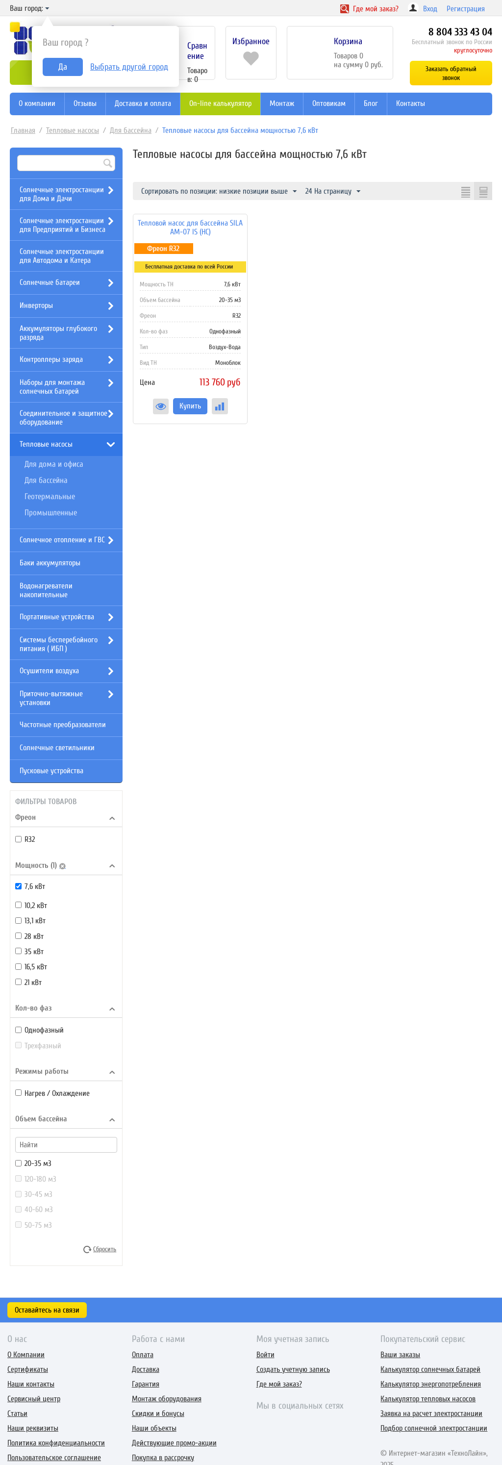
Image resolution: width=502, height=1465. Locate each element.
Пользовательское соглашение (54, 1457)
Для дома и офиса (54, 464)
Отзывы (85, 103)
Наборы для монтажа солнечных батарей (52, 387)
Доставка (145, 1369)
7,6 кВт (30, 886)
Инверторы (36, 305)
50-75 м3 (33, 1225)
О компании (37, 103)
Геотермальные (50, 496)
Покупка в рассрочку (163, 1457)
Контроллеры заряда (51, 359)
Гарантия (145, 1384)
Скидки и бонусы (158, 1413)
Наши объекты (154, 1428)
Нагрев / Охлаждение (52, 1093)
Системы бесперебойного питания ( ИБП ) (59, 644)
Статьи (17, 1413)
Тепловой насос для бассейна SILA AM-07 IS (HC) (190, 227)
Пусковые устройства (51, 770)
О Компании (26, 1354)
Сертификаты (27, 1369)
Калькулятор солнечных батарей (430, 1369)
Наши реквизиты (32, 1428)
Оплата (142, 1354)
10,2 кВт (31, 905)
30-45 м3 (33, 1194)
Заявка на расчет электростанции (431, 1413)
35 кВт (29, 951)
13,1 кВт (30, 920)
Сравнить (220, 406)
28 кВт (29, 936)
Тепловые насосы (72, 130)
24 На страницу (332, 192)
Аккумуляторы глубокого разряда (58, 333)
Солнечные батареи (50, 282)
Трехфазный (38, 1045)
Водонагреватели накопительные (46, 590)
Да (62, 67)
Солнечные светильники (57, 747)
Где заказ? (369, 8)
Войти (265, 1354)
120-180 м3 (35, 1179)
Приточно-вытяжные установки (51, 698)
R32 (25, 839)
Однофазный (39, 1030)
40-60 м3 (34, 1209)
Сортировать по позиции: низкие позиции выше (219, 192)
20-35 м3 (33, 1163)
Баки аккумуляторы (50, 562)
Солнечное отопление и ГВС (62, 539)
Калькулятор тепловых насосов (428, 1398)
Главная (23, 130)
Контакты (410, 103)
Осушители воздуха (49, 670)
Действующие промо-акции (174, 1443)
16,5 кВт (31, 966)
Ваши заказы (400, 1354)
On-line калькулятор (220, 103)
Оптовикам (329, 103)
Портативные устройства (57, 616)
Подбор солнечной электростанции (433, 1428)
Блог (371, 103)
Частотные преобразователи (63, 724)
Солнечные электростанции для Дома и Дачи (62, 194)
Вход (430, 8)
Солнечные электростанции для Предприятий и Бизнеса (62, 225)
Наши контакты (30, 1384)
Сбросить (104, 1249)
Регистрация (466, 8)
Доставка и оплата (143, 103)
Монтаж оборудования (166, 1398)
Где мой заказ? (279, 1384)
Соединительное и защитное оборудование (63, 418)
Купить (190, 406)
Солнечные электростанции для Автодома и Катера (62, 256)
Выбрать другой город (129, 67)
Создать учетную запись (293, 1369)
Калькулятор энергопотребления (430, 1384)
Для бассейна (130, 130)
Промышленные (51, 512)
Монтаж (282, 103)
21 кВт (28, 982)
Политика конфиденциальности (56, 1443)
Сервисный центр (33, 1398)
